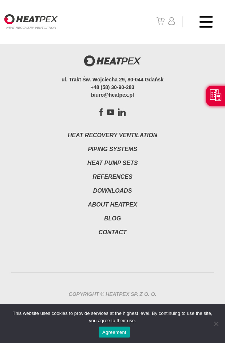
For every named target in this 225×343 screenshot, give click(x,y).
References (112, 177)
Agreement (114, 332)
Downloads (112, 191)
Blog (112, 218)
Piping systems (112, 149)
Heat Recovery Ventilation (112, 135)
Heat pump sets (112, 163)
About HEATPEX (112, 204)
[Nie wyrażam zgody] (216, 323)
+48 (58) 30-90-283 (112, 87)
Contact (112, 232)
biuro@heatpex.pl (112, 95)
